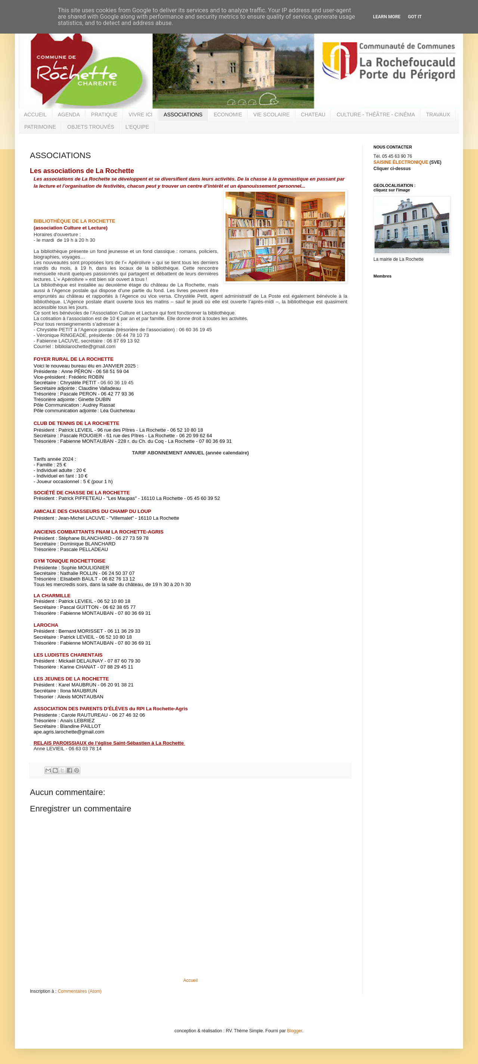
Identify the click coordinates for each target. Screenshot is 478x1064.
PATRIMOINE (40, 127)
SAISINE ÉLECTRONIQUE (400, 162)
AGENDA (69, 115)
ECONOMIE (228, 115)
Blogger (294, 1030)
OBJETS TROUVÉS (90, 127)
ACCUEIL (35, 115)
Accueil (190, 980)
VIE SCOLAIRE (271, 115)
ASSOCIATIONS (183, 115)
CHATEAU (313, 115)
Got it (415, 16)
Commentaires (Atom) (80, 991)
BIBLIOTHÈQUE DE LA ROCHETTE (74, 221)
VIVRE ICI (140, 115)
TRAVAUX (438, 115)
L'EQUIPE (137, 127)
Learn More (387, 16)
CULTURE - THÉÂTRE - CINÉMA (375, 115)
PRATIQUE (104, 115)
